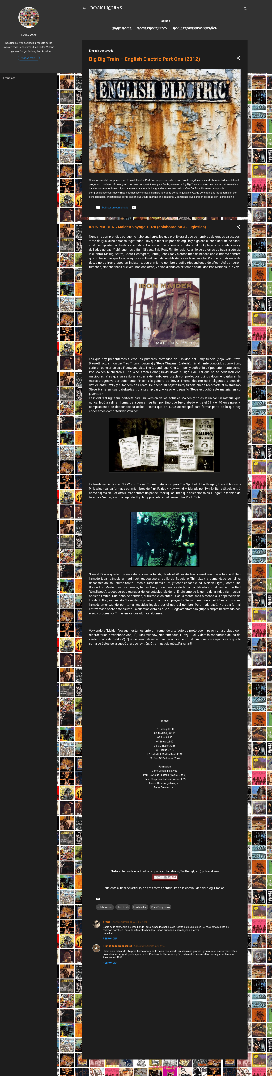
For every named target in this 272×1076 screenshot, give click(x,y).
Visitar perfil (29, 58)
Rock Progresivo (152, 28)
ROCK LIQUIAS (106, 8)
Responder (110, 938)
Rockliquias (28, 34)
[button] (238, 58)
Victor (107, 921)
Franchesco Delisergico (117, 945)
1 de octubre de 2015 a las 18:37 (149, 946)
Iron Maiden (140, 907)
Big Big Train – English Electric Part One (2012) (144, 59)
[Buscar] (245, 9)
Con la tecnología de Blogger (165, 1067)
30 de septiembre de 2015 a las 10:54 (130, 922)
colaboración (104, 907)
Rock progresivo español (195, 28)
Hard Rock (122, 28)
